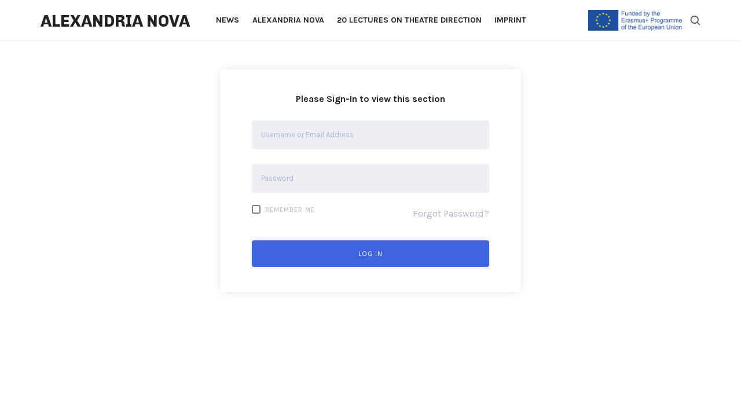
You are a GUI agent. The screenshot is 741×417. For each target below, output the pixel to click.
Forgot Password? (451, 213)
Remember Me (283, 209)
